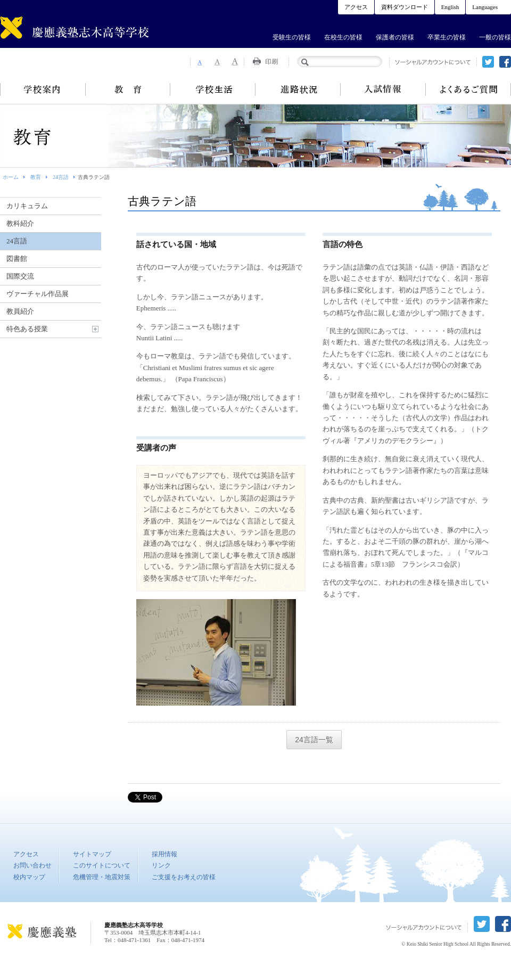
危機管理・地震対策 (101, 877)
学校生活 (213, 89)
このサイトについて (101, 865)
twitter (488, 62)
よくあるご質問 (468, 89)
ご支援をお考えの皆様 (184, 877)
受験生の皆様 (292, 37)
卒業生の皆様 (446, 37)
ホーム (11, 177)
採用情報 (164, 854)
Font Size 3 (235, 62)
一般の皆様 (495, 37)
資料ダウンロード (404, 7)
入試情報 (383, 89)
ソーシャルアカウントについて (433, 62)
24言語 (61, 177)
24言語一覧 (314, 739)
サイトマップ (92, 854)
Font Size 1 (199, 62)
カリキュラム (27, 206)
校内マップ (29, 877)
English (450, 7)
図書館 (16, 259)
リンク (161, 865)
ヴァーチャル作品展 (37, 294)
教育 (127, 89)
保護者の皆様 (395, 37)
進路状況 (298, 89)
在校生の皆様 (343, 37)
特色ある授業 (27, 329)
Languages (485, 7)
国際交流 (20, 276)
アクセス (356, 7)
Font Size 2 (217, 62)
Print (266, 62)
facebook (505, 62)
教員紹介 (20, 311)
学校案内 (42, 89)
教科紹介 (20, 223)
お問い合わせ (32, 865)
